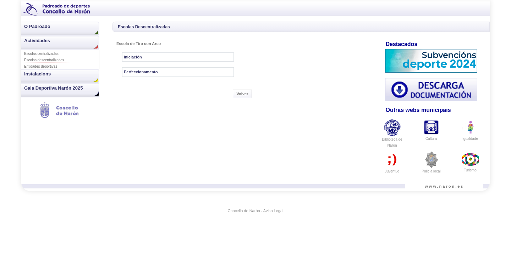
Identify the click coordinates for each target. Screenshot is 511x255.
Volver (242, 94)
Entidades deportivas (40, 66)
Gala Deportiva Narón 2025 (53, 88)
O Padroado (37, 26)
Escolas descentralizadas (44, 60)
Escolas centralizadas (41, 54)
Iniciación (133, 57)
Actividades (37, 40)
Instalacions (37, 73)
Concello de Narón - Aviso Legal (256, 211)
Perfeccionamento (141, 72)
